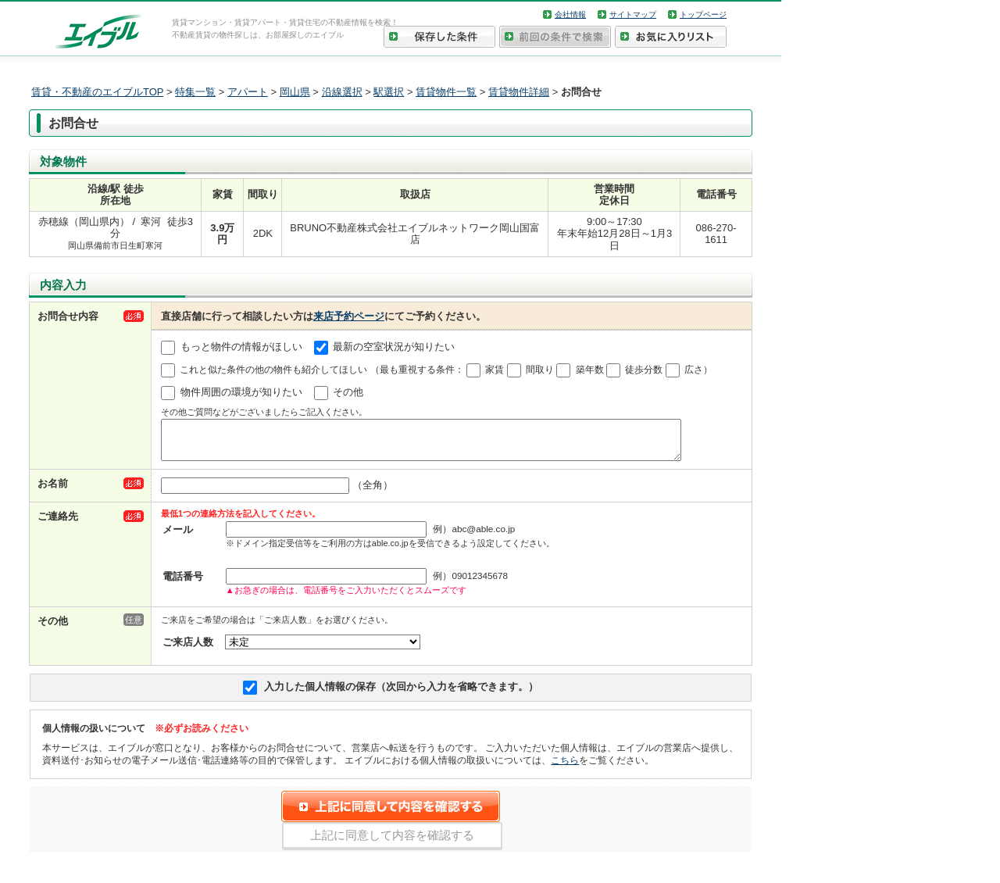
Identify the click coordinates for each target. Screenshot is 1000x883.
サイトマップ (632, 14)
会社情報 (570, 14)
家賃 (494, 369)
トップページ (703, 14)
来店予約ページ (348, 316)
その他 (348, 393)
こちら (565, 767)
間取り (540, 369)
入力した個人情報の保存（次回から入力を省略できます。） (401, 693)
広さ (693, 369)
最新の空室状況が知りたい (394, 347)
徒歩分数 (643, 369)
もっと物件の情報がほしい (241, 347)
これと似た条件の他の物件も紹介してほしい (273, 369)
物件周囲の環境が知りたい (241, 393)
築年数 (590, 369)
